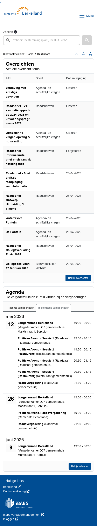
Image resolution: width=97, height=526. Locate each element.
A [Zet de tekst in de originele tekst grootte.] (76, 54)
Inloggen (10, 519)
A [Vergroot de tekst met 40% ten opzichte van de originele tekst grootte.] (90, 54)
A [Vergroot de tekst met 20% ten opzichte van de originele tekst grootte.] (83, 54)
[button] (87, 40)
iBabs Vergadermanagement (23, 514)
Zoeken (8, 32)
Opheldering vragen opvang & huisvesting (18, 137)
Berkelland (12, 487)
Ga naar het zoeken (0, 2)
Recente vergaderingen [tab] (21, 307)
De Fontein (13, 232)
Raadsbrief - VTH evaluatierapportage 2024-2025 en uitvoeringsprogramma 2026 (18, 114)
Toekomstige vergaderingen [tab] (53, 307)
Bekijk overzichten (78, 278)
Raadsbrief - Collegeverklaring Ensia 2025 (18, 250)
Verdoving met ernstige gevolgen (16, 92)
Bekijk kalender (80, 466)
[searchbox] (41, 40)
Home (30, 54)
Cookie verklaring (16, 491)
